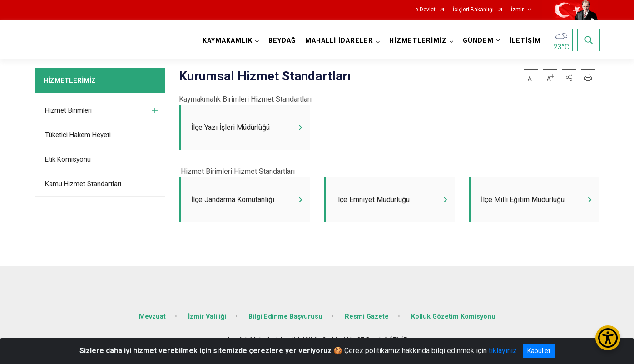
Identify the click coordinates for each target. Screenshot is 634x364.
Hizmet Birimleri (68, 110)
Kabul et (538, 350)
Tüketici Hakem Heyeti (78, 135)
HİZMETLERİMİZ (69, 80)
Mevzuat (152, 316)
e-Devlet (425, 10)
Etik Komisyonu (68, 159)
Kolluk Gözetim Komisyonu (453, 316)
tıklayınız (503, 350)
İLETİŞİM (525, 40)
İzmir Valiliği (207, 316)
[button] (569, 76)
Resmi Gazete (367, 316)
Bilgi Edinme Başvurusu (285, 316)
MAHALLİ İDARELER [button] (339, 40)
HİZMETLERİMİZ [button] (418, 40)
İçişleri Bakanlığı (473, 10)
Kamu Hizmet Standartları (83, 184)
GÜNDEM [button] (478, 40)
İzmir (517, 10)
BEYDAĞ (282, 40)
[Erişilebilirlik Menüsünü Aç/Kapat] (607, 337)
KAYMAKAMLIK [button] (228, 40)
